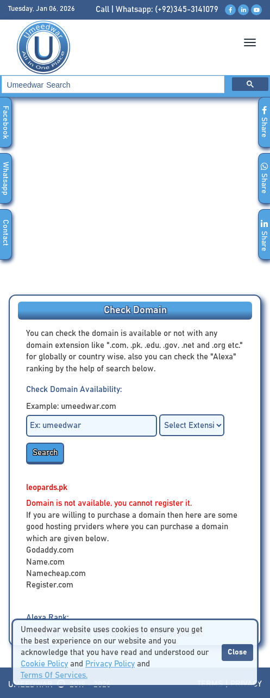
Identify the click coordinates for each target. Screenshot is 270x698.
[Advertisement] (135, 199)
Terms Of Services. (54, 675)
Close (237, 652)
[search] (112, 84)
